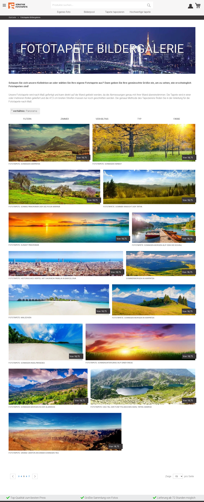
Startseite (12, 17)
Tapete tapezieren (114, 12)
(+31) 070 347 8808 (121, 454)
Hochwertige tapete (140, 12)
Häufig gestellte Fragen (86, 454)
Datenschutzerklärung (86, 473)
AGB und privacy (84, 458)
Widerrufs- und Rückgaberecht (90, 468)
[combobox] (102, 5)
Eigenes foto (64, 12)
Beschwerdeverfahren (86, 463)
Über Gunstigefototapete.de (89, 478)
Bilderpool (89, 12)
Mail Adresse (118, 459)
